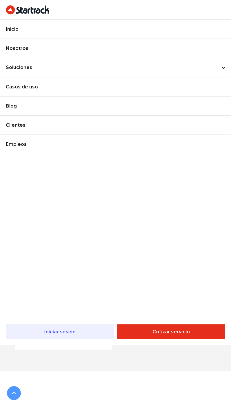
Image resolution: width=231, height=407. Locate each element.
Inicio (12, 29)
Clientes (15, 125)
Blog (11, 106)
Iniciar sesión (60, 332)
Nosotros (17, 48)
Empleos (16, 144)
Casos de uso (22, 87)
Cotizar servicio (171, 332)
